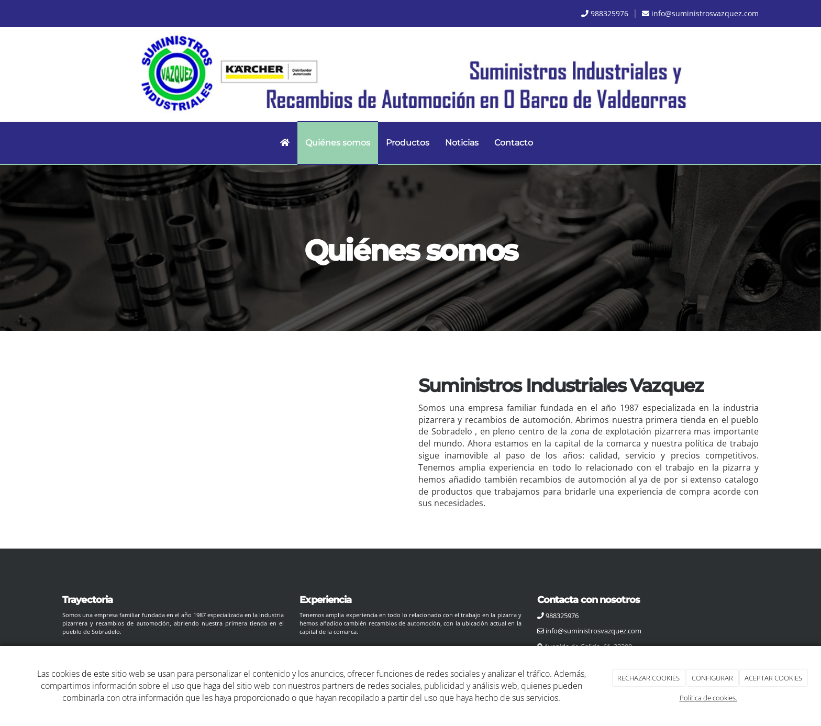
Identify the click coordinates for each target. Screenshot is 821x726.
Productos (407, 143)
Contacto (513, 143)
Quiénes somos (337, 143)
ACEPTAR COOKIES (773, 678)
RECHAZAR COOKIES (648, 678)
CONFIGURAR (712, 678)
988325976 (609, 13)
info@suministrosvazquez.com (705, 13)
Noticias (462, 143)
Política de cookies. (708, 697)
